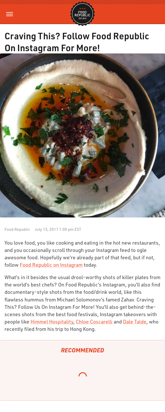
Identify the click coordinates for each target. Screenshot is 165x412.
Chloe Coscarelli (94, 321)
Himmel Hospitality (51, 321)
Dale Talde (134, 321)
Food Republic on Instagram (51, 265)
